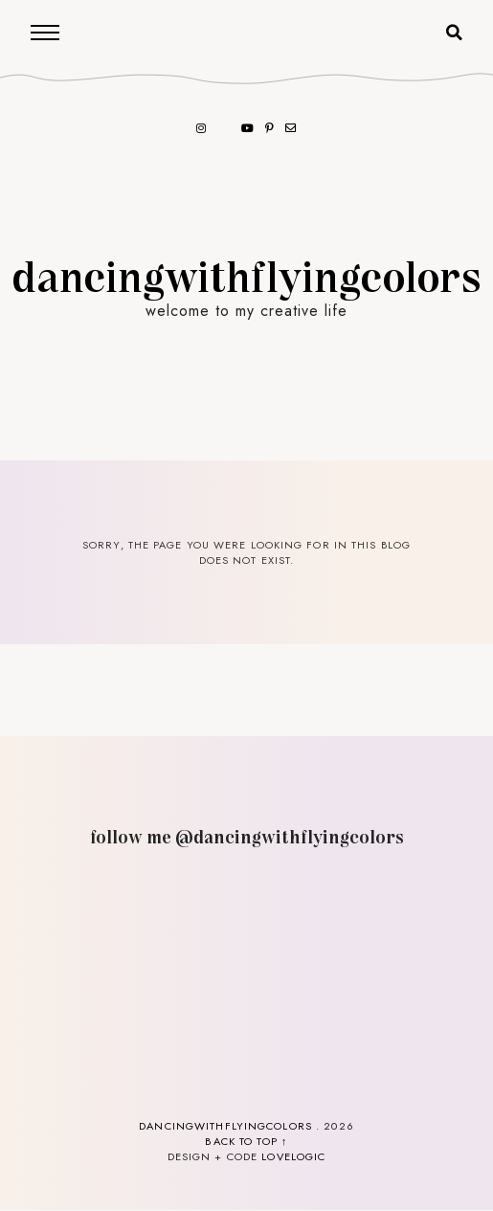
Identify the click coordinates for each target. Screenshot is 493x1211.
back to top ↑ (246, 1141)
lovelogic (293, 1156)
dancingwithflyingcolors (247, 275)
